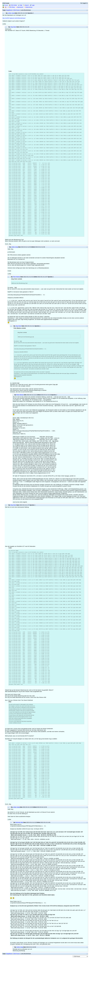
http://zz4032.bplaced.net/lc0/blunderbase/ (14, 18)
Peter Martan (16, 286)
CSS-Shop (11, 7)
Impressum (19, 7)
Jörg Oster (13, 27)
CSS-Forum (16, 10)
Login (32, 5)
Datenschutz (28, 7)
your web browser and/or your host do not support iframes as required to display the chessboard (33, 51)
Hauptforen (9, 10)
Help (20, 5)
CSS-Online (13, 5)
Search (26, 5)
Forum (5, 5)
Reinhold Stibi (19, 842)
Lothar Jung (11, 13)
